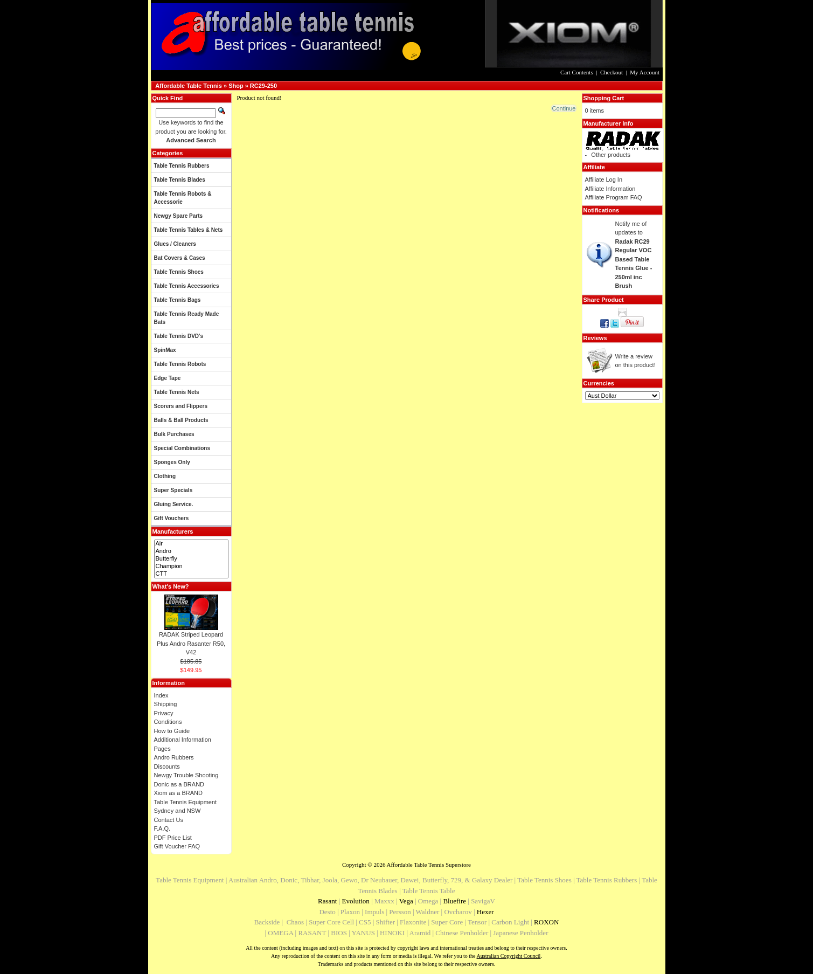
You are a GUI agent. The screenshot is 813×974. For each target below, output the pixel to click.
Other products (610, 154)
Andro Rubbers (174, 757)
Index (161, 695)
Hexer (485, 912)
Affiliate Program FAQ (613, 197)
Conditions (168, 722)
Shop (236, 85)
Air (191, 544)
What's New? (170, 586)
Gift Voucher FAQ (177, 846)
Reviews (595, 338)
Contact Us (168, 820)
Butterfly (191, 559)
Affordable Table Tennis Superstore (429, 864)
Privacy (163, 713)
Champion (191, 566)
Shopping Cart (603, 98)
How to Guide (172, 731)
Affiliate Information (610, 188)
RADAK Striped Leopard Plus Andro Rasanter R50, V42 (191, 643)
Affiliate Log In (604, 179)
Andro (191, 551)
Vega (406, 901)
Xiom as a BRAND (178, 793)
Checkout (611, 72)
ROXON (546, 922)
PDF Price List (173, 837)
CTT (191, 574)
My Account (644, 72)
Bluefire (454, 901)
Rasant (327, 901)
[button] (563, 108)
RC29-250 (263, 85)
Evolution (356, 901)
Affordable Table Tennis (188, 85)
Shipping (165, 704)
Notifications (601, 210)
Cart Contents (576, 72)
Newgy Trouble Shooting (186, 775)
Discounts (167, 766)
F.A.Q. (162, 828)
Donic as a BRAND (179, 784)
